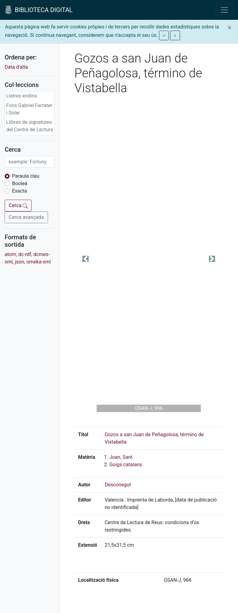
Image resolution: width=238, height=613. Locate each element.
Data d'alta (16, 67)
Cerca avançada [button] (26, 217)
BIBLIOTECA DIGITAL (39, 10)
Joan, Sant (121, 457)
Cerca (18, 205)
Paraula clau (25, 176)
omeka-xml (38, 262)
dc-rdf (24, 254)
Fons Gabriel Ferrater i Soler (29, 109)
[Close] (229, 27)
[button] (85, 259)
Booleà (19, 183)
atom (10, 254)
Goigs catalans (125, 464)
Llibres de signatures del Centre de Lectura (29, 126)
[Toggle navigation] (224, 10)
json (19, 262)
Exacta (19, 191)
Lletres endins (21, 96)
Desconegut (118, 485)
